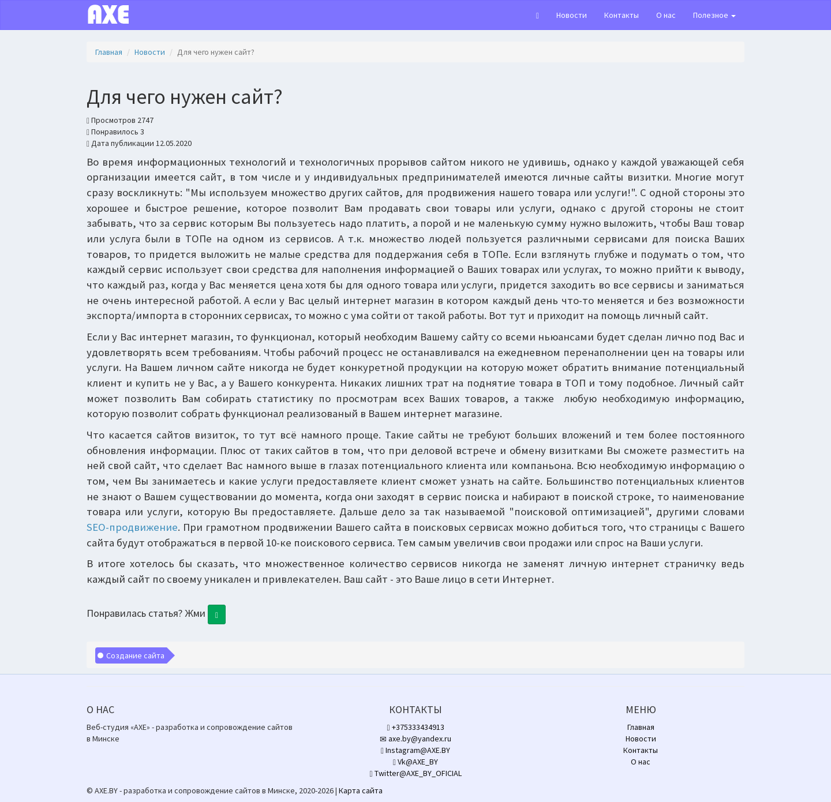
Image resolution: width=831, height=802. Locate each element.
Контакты (621, 15)
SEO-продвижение (132, 527)
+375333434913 (415, 727)
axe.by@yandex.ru (415, 738)
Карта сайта (361, 790)
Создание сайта (135, 655)
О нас (666, 15)
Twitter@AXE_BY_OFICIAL (415, 773)
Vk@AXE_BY (415, 761)
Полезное (714, 15)
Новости (571, 15)
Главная (108, 52)
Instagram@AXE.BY (415, 750)
